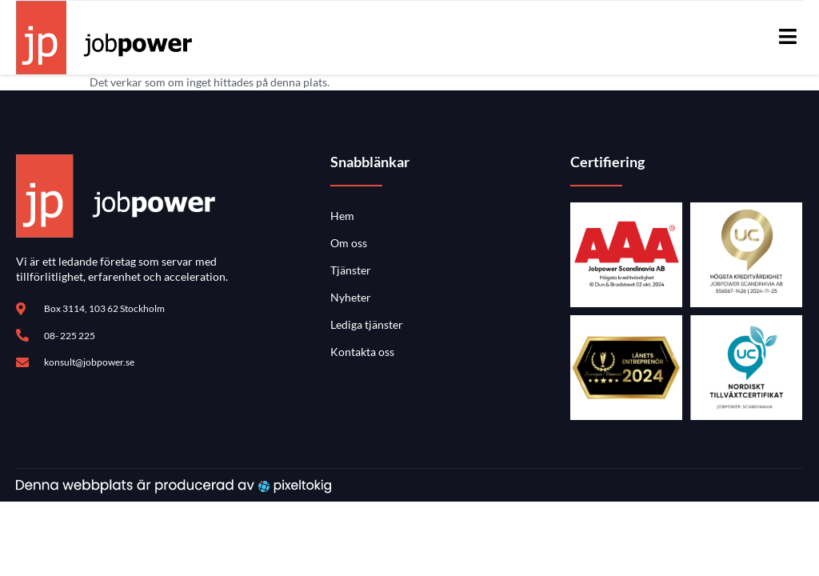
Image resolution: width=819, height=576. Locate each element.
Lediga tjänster (366, 324)
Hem (342, 215)
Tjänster (350, 270)
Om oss (348, 243)
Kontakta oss (362, 351)
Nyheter (350, 297)
